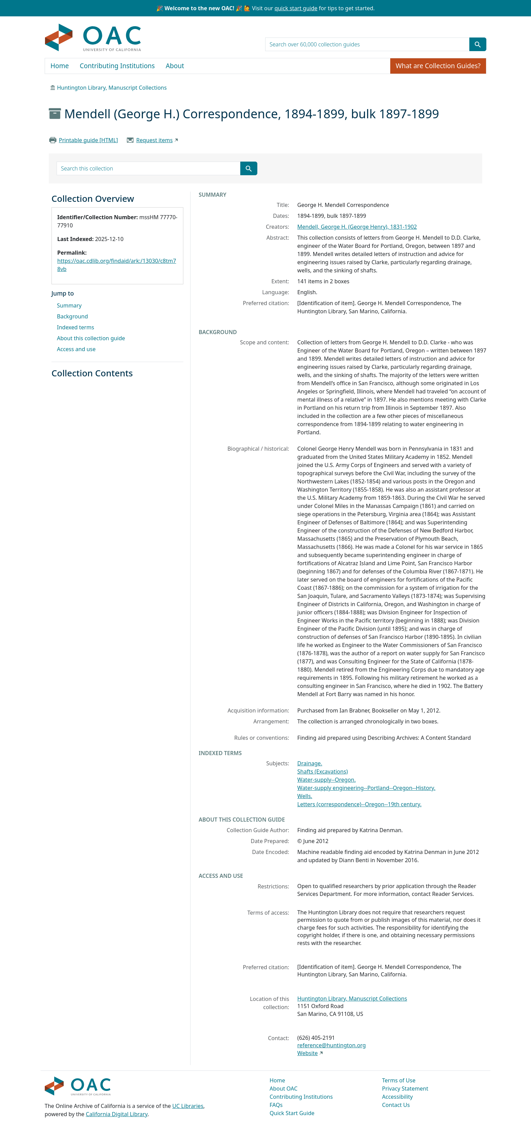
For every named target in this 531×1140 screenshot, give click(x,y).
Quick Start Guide (292, 1113)
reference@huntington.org (331, 1045)
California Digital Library (117, 1114)
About (175, 65)
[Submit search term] (477, 44)
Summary (69, 305)
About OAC (284, 1088)
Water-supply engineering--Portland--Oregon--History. (366, 788)
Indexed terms (75, 327)
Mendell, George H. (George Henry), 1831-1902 (357, 226)
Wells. (304, 796)
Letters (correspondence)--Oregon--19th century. (359, 804)
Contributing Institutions (117, 65)
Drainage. (309, 763)
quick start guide (295, 8)
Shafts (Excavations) (322, 771)
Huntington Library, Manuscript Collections (112, 87)
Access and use (76, 349)
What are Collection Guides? (438, 65)
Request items (154, 140)
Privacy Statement (405, 1088)
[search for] (367, 44)
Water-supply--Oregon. (326, 779)
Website (307, 1053)
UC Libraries (187, 1106)
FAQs (276, 1105)
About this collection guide (91, 338)
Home (59, 65)
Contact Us (396, 1105)
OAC (93, 37)
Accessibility (397, 1096)
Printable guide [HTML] (88, 140)
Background (72, 316)
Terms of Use (398, 1080)
